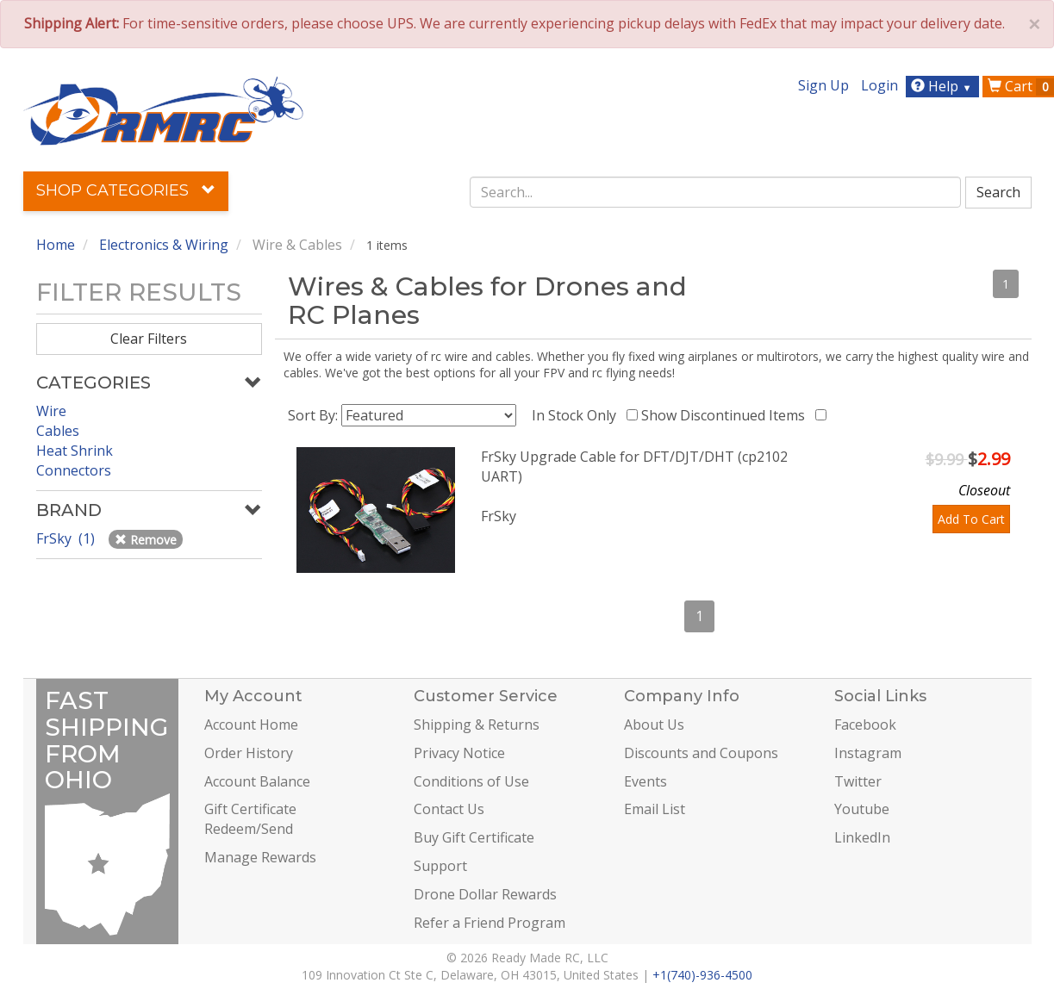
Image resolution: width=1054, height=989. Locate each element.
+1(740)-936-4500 (702, 975)
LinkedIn (862, 837)
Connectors (73, 470)
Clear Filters (148, 338)
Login (879, 85)
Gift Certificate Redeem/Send (250, 818)
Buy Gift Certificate (474, 837)
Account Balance (257, 781)
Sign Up (823, 85)
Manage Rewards (260, 857)
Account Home (251, 724)
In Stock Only (577, 415)
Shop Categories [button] (125, 190)
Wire (51, 410)
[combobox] (715, 192)
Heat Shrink (74, 450)
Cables (57, 430)
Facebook (865, 724)
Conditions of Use (471, 781)
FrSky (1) (67, 538)
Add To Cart (971, 519)
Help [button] (943, 86)
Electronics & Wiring (163, 244)
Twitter (858, 781)
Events (645, 781)
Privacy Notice (459, 752)
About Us (654, 724)
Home (55, 244)
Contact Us (449, 808)
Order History (248, 752)
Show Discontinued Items (726, 415)
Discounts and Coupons (701, 752)
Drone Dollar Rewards (485, 894)
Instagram (867, 752)
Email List (654, 808)
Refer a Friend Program (489, 922)
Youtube (861, 808)
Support (440, 865)
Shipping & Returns (476, 724)
